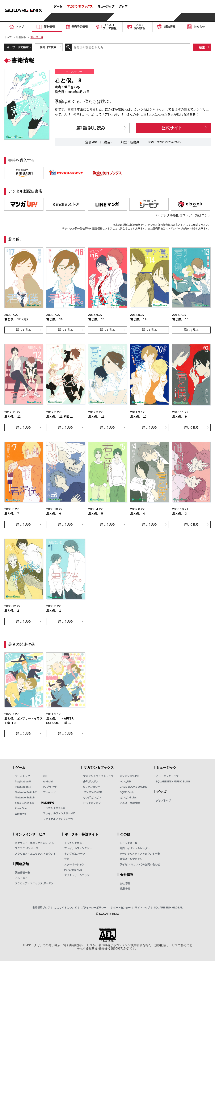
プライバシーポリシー (93, 907)
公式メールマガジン (131, 859)
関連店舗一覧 (22, 872)
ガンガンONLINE (129, 776)
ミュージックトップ (167, 776)
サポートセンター (120, 907)
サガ (66, 859)
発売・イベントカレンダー (135, 848)
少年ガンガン (90, 781)
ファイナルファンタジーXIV (59, 813)
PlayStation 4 (23, 786)
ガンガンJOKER (92, 792)
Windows (20, 813)
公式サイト (171, 127)
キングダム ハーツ (74, 853)
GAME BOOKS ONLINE (133, 786)
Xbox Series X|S (24, 803)
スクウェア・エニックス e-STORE (34, 843)
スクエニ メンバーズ (26, 848)
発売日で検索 (48, 47)
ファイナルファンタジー (78, 848)
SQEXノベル (127, 792)
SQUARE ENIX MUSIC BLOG (173, 781)
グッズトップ (163, 800)
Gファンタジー (91, 786)
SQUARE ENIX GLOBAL (168, 907)
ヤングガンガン (92, 797)
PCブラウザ (50, 786)
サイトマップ (142, 907)
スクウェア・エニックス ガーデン (34, 883)
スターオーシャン (74, 864)
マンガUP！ (126, 781)
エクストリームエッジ (76, 875)
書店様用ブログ (41, 907)
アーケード (49, 792)
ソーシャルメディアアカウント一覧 (140, 853)
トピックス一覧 (128, 843)
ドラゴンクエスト (74, 843)
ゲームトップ (22, 776)
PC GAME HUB (73, 869)
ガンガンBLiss (128, 797)
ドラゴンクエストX (54, 808)
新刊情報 (21, 37)
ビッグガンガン (92, 803)
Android (48, 781)
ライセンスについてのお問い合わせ (140, 864)
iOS (45, 776)
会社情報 (125, 883)
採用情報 (125, 888)
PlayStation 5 (23, 781)
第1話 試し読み (90, 127)
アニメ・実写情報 (130, 803)
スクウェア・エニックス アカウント (35, 853)
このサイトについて (65, 907)
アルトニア (21, 877)
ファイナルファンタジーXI (58, 818)
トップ (8, 37)
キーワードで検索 (18, 47)
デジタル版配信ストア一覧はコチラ (185, 215)
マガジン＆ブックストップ (98, 776)
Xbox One (21, 808)
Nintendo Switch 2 (26, 792)
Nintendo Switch (25, 797)
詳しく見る (23, 330)
